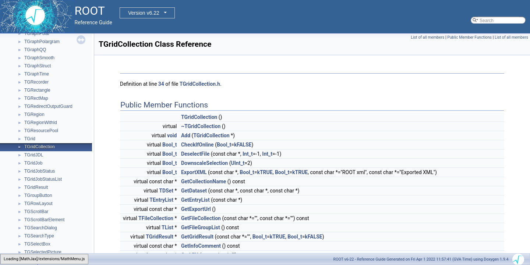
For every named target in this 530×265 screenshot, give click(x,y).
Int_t (248, 154)
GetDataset (194, 191)
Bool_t (169, 145)
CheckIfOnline (197, 145)
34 (161, 84)
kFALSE (242, 145)
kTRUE (264, 172)
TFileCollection (155, 218)
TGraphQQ (35, 49)
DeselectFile (195, 154)
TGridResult (36, 187)
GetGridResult (197, 237)
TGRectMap (36, 98)
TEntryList (161, 200)
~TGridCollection (200, 126)
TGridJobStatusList (43, 179)
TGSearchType (39, 236)
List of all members (427, 37)
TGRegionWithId (40, 122)
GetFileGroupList (200, 227)
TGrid (29, 138)
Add (185, 135)
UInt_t (237, 163)
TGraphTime (36, 74)
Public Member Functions (469, 37)
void (172, 135)
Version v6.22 (143, 13)
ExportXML (194, 172)
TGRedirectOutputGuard (48, 106)
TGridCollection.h (200, 84)
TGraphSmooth (39, 57)
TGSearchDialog (40, 227)
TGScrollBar (36, 211)
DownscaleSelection (204, 163)
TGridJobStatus (39, 171)
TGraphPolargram (42, 41)
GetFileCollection (201, 218)
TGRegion (34, 114)
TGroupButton (38, 195)
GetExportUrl (196, 209)
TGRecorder (36, 82)
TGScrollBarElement (44, 219)
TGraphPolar (37, 33)
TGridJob (33, 163)
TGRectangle (37, 90)
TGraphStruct (37, 65)
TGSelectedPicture (42, 252)
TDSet (166, 191)
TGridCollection (39, 146)
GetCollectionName (203, 181)
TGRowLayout (38, 203)
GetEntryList (195, 200)
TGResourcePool (41, 130)
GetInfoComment (201, 246)
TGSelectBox (37, 244)
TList (167, 227)
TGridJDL (33, 155)
